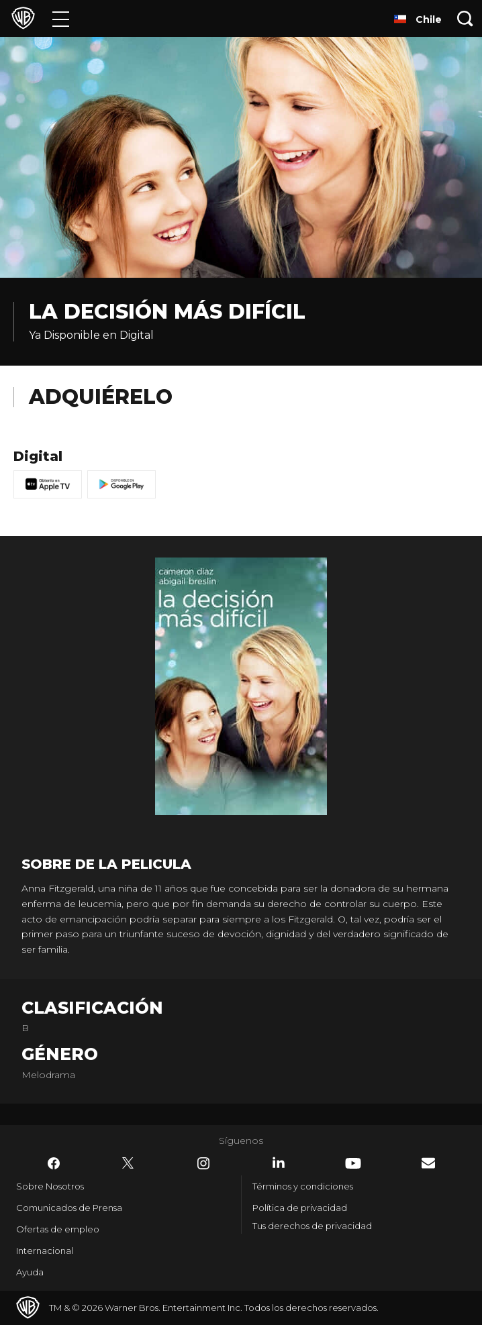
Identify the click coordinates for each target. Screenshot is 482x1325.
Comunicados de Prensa (69, 1207)
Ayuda (30, 1272)
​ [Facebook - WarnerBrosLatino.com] (54, 1163)
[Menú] (61, 18)
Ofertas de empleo (57, 1229)
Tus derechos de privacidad (312, 1225)
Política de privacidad (299, 1207)
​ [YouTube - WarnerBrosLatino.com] (353, 1163)
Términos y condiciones (302, 1186)
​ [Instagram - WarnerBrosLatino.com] (203, 1163)
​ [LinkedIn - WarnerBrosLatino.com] (279, 1163)
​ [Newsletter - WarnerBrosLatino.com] (428, 1163)
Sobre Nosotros (50, 1186)
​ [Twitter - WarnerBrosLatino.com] (128, 1163)
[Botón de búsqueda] (465, 18)
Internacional (44, 1250)
